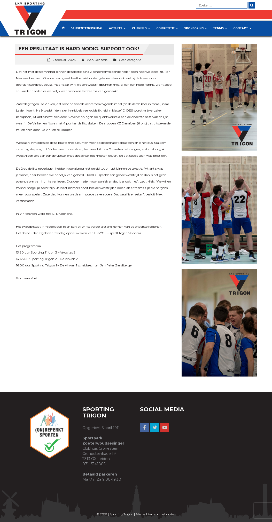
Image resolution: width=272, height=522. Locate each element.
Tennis (220, 28)
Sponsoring (195, 28)
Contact (242, 28)
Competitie (167, 28)
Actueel (117, 28)
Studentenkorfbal (87, 28)
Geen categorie (130, 60)
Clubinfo (141, 28)
